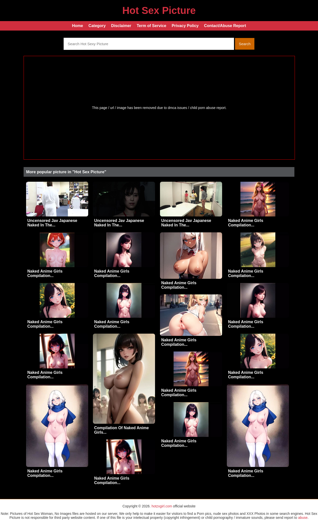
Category (97, 26)
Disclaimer (121, 26)
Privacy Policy (185, 26)
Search (245, 44)
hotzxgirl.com (162, 506)
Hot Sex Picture (159, 10)
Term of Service (151, 26)
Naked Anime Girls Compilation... (245, 222)
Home (77, 26)
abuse (303, 518)
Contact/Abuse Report (225, 26)
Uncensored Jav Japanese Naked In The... (52, 222)
